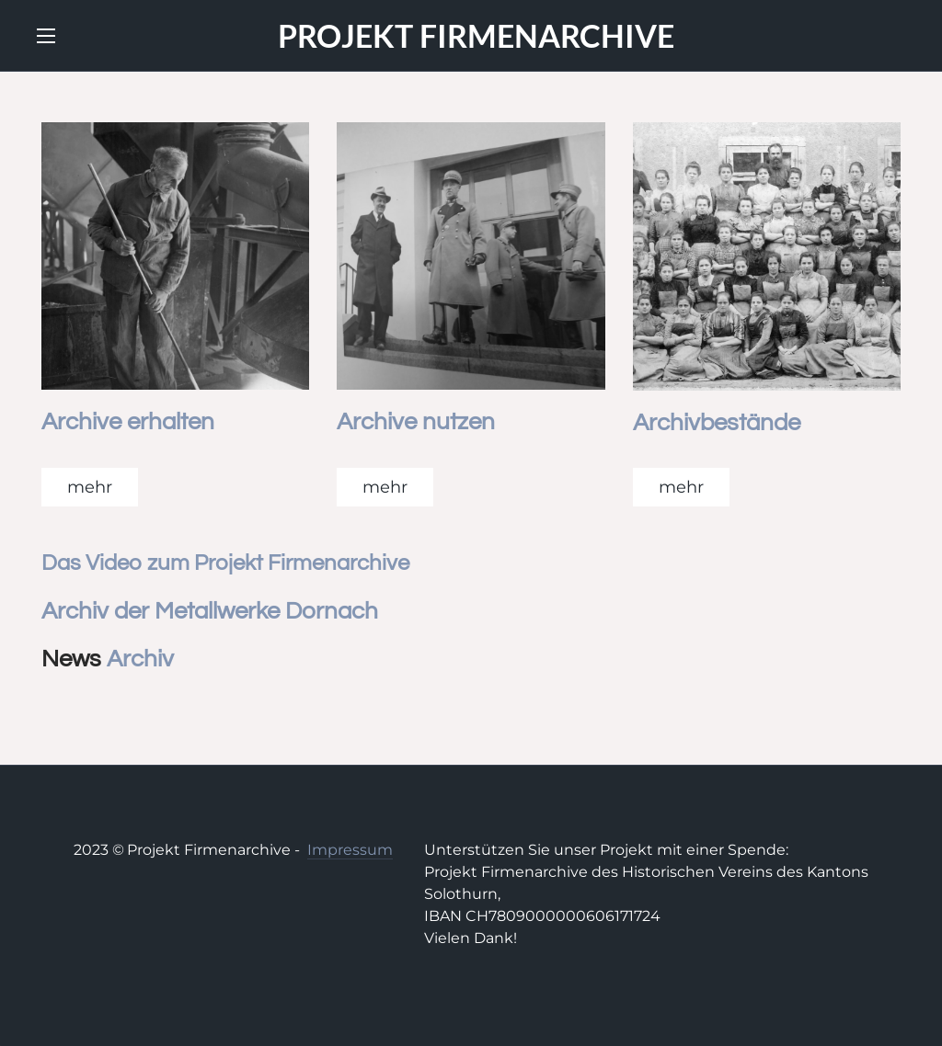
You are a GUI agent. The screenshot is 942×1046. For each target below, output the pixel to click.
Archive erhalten (127, 422)
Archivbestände (716, 423)
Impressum (350, 849)
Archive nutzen (416, 422)
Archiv (140, 659)
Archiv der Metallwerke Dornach (209, 611)
